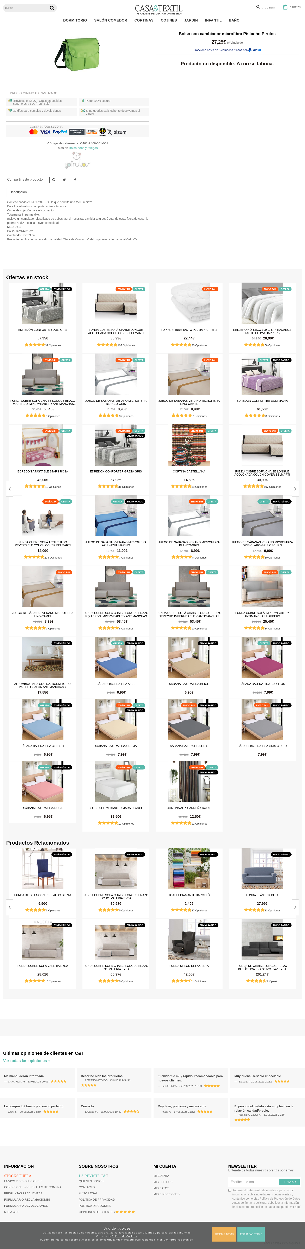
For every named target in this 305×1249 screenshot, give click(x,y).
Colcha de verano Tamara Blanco (115, 808)
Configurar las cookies (178, 1239)
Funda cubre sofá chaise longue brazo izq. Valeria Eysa (115, 967)
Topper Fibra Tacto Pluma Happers (189, 329)
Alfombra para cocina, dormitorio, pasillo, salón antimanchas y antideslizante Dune (42, 685)
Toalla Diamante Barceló (189, 895)
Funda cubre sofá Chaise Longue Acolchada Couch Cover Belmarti (116, 331)
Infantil (214, 20)
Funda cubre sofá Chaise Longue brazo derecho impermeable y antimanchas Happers (189, 614)
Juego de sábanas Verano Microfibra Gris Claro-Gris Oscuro (262, 544)
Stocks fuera (17, 1176)
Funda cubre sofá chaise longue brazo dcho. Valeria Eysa (115, 896)
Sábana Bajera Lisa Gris (189, 746)
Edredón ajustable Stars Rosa (42, 471)
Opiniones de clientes (97, 1212)
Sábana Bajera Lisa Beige (189, 684)
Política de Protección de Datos (280, 1198)
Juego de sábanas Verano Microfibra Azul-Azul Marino (116, 544)
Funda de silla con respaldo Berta (42, 895)
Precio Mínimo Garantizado (33, 93)
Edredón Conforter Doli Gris (42, 329)
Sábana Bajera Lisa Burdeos (262, 684)
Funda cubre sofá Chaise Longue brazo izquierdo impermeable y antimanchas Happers (42, 402)
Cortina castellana (189, 471)
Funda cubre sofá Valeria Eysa (43, 965)
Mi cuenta (161, 1175)
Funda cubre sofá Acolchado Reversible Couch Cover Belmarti (43, 544)
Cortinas (145, 20)
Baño (235, 20)
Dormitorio (76, 20)
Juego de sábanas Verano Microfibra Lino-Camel (189, 402)
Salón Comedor (111, 20)
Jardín (192, 20)
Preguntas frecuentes (23, 1193)
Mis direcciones (167, 1194)
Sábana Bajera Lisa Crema (116, 746)
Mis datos (161, 1188)
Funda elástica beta (262, 895)
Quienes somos (91, 1181)
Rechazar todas (251, 1234)
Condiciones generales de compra (32, 1187)
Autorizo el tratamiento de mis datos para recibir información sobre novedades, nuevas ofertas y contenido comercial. (264, 1198)
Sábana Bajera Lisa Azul (116, 684)
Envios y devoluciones (23, 1181)
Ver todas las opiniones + (26, 1060)
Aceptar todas (224, 1234)
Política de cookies (95, 1205)
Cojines (170, 20)
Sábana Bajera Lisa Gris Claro (262, 746)
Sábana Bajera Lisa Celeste (43, 746)
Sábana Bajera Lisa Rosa (43, 808)
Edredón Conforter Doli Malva (262, 400)
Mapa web (11, 1212)
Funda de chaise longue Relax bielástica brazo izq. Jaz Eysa (262, 967)
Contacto (87, 1187)
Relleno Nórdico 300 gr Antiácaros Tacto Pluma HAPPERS (262, 331)
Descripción (18, 192)
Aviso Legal (88, 1193)
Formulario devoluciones (26, 1205)
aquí (297, 1206)
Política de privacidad (97, 1199)
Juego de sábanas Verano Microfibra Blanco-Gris (116, 402)
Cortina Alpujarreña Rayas (189, 808)
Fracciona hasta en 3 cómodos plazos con (227, 50)
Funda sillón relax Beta (189, 965)
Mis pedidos (163, 1182)
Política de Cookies (124, 1236)
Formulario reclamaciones (27, 1199)
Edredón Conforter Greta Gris (116, 471)
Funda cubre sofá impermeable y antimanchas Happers (262, 614)
